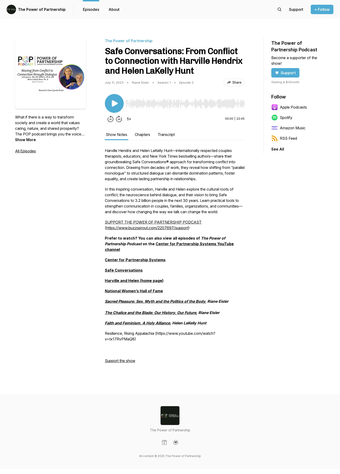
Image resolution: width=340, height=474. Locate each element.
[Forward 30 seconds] (119, 119)
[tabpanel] (175, 258)
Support (285, 72)
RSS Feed (284, 138)
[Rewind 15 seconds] (110, 119)
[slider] (185, 104)
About (114, 9)
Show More (25, 139)
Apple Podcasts (289, 107)
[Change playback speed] (129, 119)
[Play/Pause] (114, 103)
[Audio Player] (185, 102)
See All (277, 149)
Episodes (91, 9)
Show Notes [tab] (116, 134)
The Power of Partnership (42, 9)
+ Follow (322, 9)
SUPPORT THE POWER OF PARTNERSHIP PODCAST (153, 222)
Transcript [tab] (166, 134)
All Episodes (25, 151)
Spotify (281, 117)
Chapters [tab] (142, 134)
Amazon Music (288, 128)
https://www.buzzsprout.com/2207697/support (147, 227)
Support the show (120, 360)
